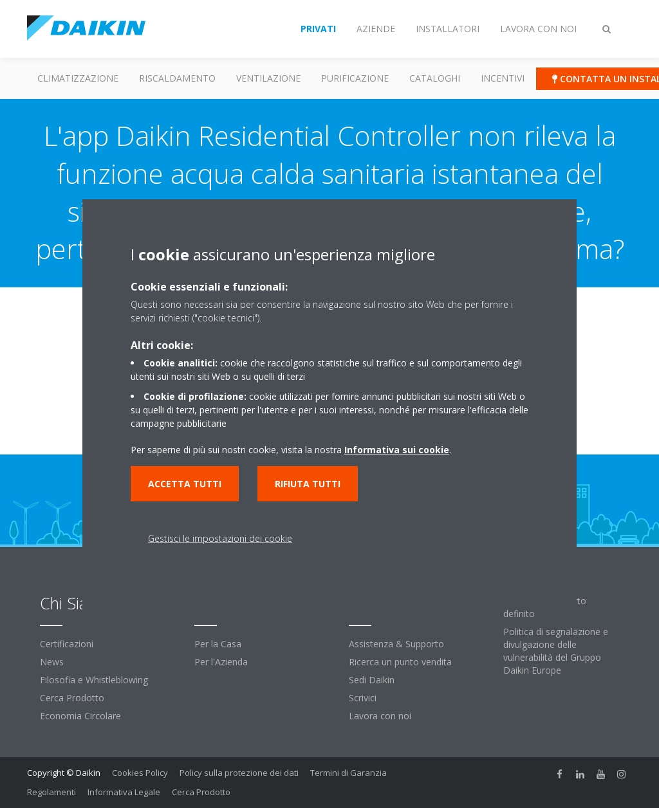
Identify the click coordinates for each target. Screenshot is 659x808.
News (52, 662)
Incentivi (502, 78)
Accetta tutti (184, 484)
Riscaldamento (177, 78)
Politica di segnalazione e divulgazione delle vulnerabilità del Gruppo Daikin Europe (555, 650)
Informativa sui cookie (396, 450)
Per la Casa (217, 644)
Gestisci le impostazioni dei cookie (220, 538)
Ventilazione (268, 78)
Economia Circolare (80, 716)
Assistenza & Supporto (396, 644)
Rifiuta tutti (307, 484)
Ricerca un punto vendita (400, 662)
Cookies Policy (140, 772)
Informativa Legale (124, 792)
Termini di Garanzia (348, 772)
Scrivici (362, 698)
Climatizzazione (77, 78)
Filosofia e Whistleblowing (94, 680)
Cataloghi (434, 78)
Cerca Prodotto (72, 698)
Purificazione (355, 78)
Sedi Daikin (371, 680)
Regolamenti (51, 792)
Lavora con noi (380, 716)
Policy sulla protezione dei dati (239, 772)
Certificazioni (66, 644)
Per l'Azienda (221, 662)
